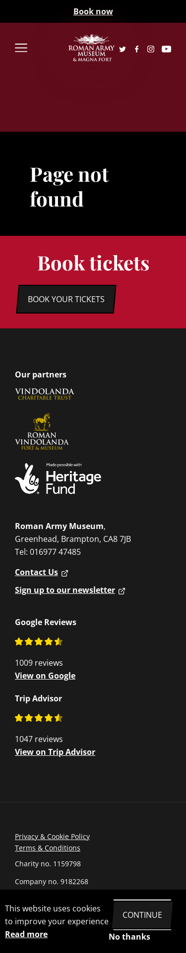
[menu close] (33, 49)
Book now (93, 11)
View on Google (45, 675)
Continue (142, 914)
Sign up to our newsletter (65, 589)
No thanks (129, 936)
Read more (26, 934)
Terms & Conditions (47, 847)
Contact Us (36, 572)
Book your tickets (66, 299)
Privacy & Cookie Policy (52, 836)
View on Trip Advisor (55, 751)
